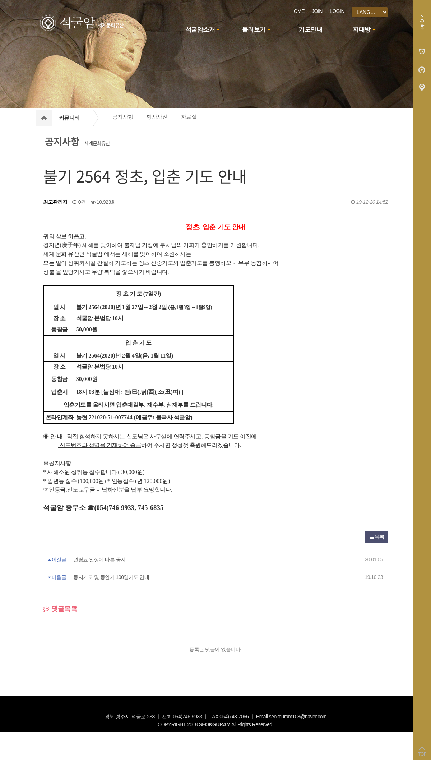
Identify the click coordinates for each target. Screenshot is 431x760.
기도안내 (310, 29)
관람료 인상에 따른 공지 (99, 559)
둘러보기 (254, 29)
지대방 (362, 29)
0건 (79, 202)
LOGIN (337, 11)
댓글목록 (60, 608)
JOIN (317, 11)
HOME (297, 11)
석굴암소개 (200, 29)
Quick (422, 21)
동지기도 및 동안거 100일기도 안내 (111, 577)
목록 (376, 537)
